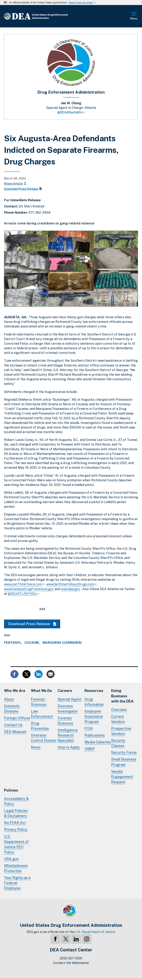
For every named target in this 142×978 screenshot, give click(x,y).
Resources (93, 691)
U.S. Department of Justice (95, 932)
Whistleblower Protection (16, 868)
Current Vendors (118, 719)
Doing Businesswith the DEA (122, 696)
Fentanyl (12, 643)
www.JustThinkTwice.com (24, 584)
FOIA (88, 728)
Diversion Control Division (44, 738)
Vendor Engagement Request (122, 776)
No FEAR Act (15, 823)
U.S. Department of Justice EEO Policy (16, 844)
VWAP (89, 749)
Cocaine (31, 643)
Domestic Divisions (12, 708)
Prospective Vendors (121, 731)
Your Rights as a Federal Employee (17, 883)
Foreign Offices (17, 718)
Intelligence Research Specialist (68, 735)
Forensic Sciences (38, 702)
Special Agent (69, 699)
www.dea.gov (70, 589)
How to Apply (69, 747)
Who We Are (14, 691)
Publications (94, 735)
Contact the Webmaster (71, 963)
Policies (11, 790)
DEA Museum (15, 732)
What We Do (41, 691)
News (36, 747)
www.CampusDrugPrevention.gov (28, 589)
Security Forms (124, 752)
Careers (65, 691)
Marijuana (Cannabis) (62, 643)
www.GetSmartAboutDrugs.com (71, 584)
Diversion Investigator (68, 708)
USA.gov (11, 859)
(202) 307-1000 (71, 958)
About (9, 699)
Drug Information (94, 702)
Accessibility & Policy (16, 801)
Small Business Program (123, 762)
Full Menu (134, 16)
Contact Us (13, 725)
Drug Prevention (40, 726)
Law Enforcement (42, 714)
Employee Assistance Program (93, 716)
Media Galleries (97, 742)
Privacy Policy (15, 829)
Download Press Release (23, 188)
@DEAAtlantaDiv (71, 112)
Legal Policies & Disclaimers (16, 813)
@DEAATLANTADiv (24, 594)
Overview (119, 710)
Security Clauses (118, 743)
